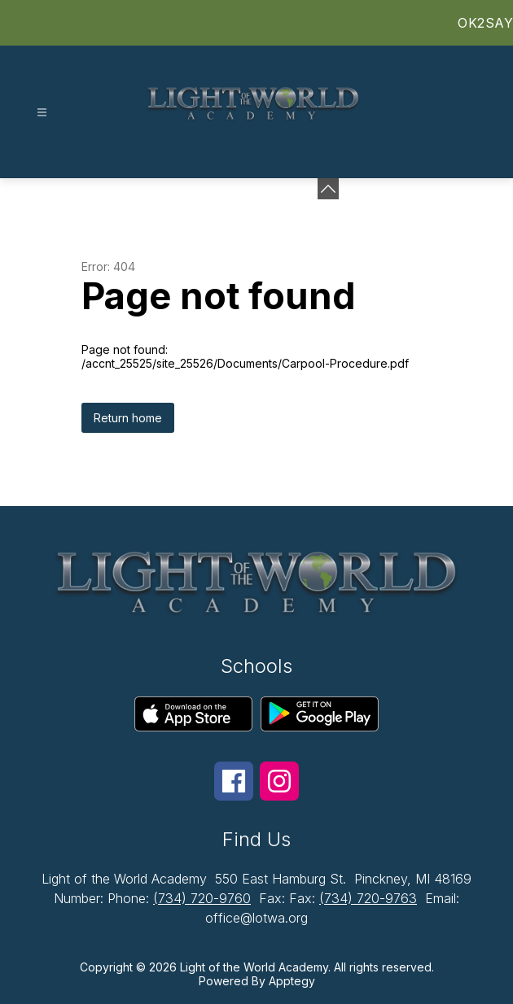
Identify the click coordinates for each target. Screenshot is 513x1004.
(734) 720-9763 (368, 898)
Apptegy (292, 981)
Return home (128, 418)
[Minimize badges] (328, 188)
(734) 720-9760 (202, 898)
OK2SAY (485, 23)
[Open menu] (42, 112)
